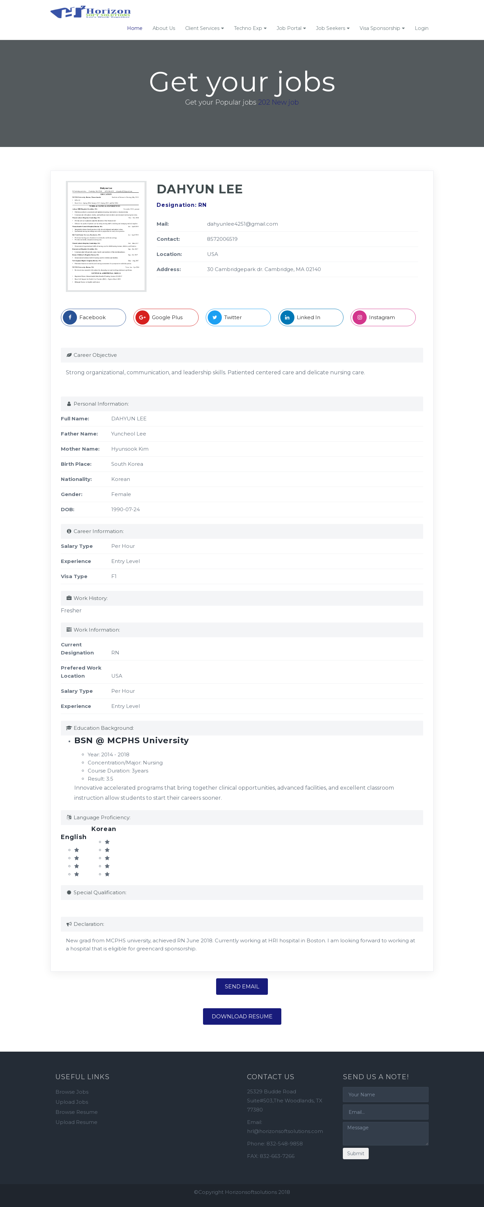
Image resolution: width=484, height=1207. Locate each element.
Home (135, 28)
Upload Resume (76, 1122)
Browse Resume (76, 1112)
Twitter (225, 317)
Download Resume (242, 1016)
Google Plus (159, 317)
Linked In (300, 317)
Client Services (202, 28)
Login (422, 28)
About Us (164, 28)
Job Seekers (330, 28)
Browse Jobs (71, 1092)
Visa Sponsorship (380, 28)
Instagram (374, 317)
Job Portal (289, 28)
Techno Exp (248, 28)
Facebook (84, 317)
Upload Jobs (71, 1102)
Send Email (242, 986)
